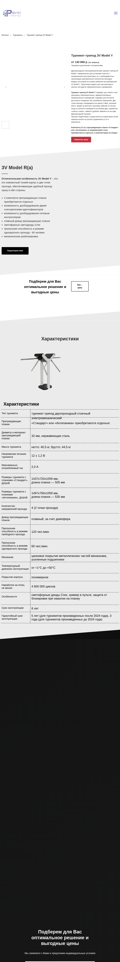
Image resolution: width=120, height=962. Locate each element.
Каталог (5, 35)
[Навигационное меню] (116, 13)
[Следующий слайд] (64, 87)
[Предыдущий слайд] (6, 87)
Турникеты (18, 35)
